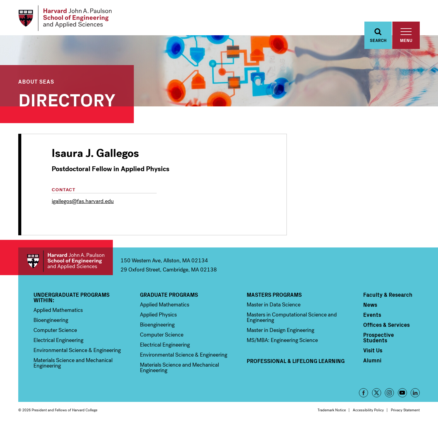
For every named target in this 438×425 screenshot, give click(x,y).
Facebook (363, 392)
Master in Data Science (274, 304)
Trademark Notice (332, 410)
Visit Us (372, 350)
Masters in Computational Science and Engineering (292, 317)
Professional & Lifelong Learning (296, 361)
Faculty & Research (387, 294)
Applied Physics (158, 314)
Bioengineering (50, 320)
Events (372, 314)
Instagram (389, 392)
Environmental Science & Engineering (77, 350)
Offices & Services (386, 324)
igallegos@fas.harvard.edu (83, 201)
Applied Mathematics (58, 310)
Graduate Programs (169, 294)
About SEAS (36, 81)
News (370, 304)
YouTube (402, 392)
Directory (67, 99)
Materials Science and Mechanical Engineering (73, 363)
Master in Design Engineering (280, 330)
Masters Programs (274, 294)
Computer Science (55, 330)
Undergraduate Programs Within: (71, 297)
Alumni (372, 360)
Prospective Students (378, 337)
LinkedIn (415, 392)
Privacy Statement (405, 410)
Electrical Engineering (58, 340)
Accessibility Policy (368, 410)
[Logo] (65, 18)
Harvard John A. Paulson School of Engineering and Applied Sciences (65, 261)
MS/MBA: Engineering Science (282, 340)
